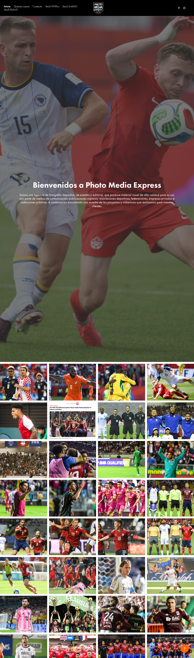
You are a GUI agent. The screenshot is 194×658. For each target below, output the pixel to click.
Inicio (7, 6)
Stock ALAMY (11, 9)
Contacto (37, 6)
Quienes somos (21, 6)
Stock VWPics (52, 6)
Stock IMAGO (69, 6)
